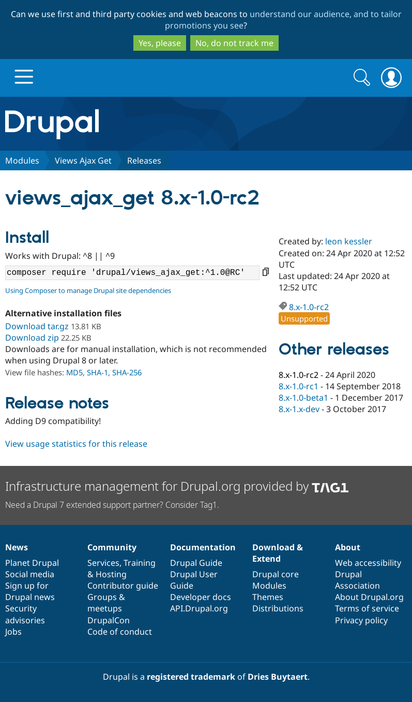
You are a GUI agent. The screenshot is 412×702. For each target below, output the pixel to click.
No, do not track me (234, 43)
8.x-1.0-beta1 (303, 397)
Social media (29, 574)
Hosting (111, 574)
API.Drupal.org (199, 608)
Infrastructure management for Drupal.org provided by (177, 485)
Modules (22, 160)
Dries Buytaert (278, 676)
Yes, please (160, 43)
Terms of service (367, 608)
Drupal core (275, 574)
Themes (267, 597)
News (16, 547)
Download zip (32, 337)
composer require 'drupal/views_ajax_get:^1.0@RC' (132, 273)
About (347, 547)
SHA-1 (97, 372)
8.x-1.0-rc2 (309, 307)
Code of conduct (119, 631)
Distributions (277, 608)
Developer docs (200, 597)
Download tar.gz (37, 326)
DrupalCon (108, 620)
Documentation (203, 547)
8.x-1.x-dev (299, 409)
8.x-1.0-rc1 (298, 386)
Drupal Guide (196, 562)
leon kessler (348, 241)
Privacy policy (361, 620)
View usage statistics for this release (76, 443)
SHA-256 (127, 372)
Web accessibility (368, 562)
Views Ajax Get (83, 160)
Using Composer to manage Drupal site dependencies (88, 290)
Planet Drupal (32, 562)
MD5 (74, 372)
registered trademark (191, 676)
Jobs (13, 631)
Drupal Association (357, 579)
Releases (144, 160)
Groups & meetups (106, 602)
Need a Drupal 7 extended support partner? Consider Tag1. (112, 504)
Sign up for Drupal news (30, 591)
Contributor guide (122, 585)
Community (111, 547)
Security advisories (25, 614)
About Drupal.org (369, 597)
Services (103, 562)
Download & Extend (277, 553)
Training (140, 562)
